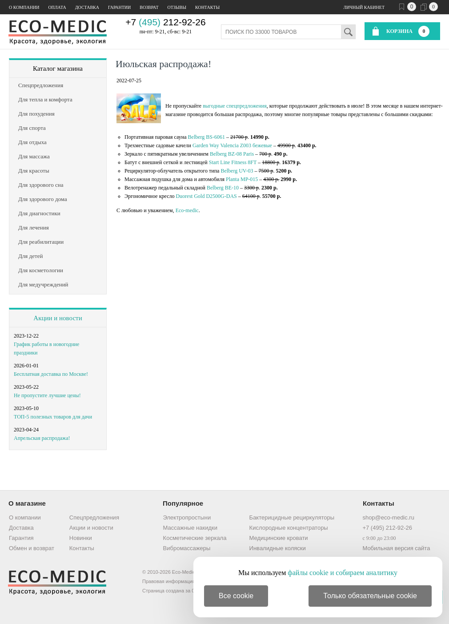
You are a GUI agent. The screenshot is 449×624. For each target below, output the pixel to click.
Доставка (87, 7)
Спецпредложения (94, 517)
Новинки (80, 538)
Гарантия (21, 538)
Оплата (57, 7)
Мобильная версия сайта (396, 548)
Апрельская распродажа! (42, 438)
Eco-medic (187, 210)
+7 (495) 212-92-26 (387, 527)
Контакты (207, 7)
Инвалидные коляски (277, 548)
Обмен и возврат (31, 548)
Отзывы (177, 7)
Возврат (149, 7)
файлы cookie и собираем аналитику (342, 572)
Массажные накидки (190, 527)
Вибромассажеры (187, 548)
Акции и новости (57, 318)
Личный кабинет (364, 7)
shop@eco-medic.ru (388, 517)
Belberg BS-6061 (206, 137)
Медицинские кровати (278, 538)
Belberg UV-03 (236, 171)
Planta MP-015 (242, 179)
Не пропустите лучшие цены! (47, 395)
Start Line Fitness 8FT (233, 162)
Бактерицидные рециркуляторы (291, 517)
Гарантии (119, 7)
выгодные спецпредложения (235, 106)
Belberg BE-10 (223, 188)
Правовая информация (168, 581)
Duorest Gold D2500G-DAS (206, 196)
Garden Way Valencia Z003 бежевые (232, 145)
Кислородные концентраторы (288, 527)
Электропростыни (187, 517)
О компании (24, 7)
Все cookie (236, 596)
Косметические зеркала (195, 538)
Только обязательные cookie (370, 596)
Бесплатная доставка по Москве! (51, 374)
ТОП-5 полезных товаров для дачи (53, 417)
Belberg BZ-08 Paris (232, 154)
